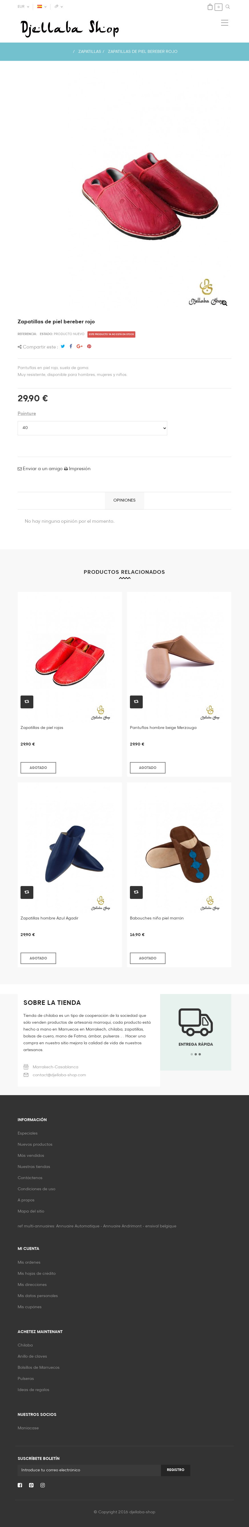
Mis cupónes (30, 1307)
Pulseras (26, 1379)
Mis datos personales (38, 1296)
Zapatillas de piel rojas (42, 728)
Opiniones (124, 500)
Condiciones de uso (36, 1189)
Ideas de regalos (33, 1390)
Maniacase (28, 1428)
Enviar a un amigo (42, 469)
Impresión (79, 469)
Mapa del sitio (31, 1211)
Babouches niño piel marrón (157, 918)
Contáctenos (30, 1178)
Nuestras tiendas (34, 1167)
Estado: (46, 334)
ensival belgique (160, 1226)
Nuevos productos (35, 1145)
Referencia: (27, 334)
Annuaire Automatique (77, 1226)
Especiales (28, 1133)
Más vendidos (31, 1156)
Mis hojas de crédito (37, 1274)
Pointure (27, 414)
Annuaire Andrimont (122, 1226)
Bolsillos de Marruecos (39, 1368)
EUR (21, 7)
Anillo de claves (32, 1356)
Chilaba (25, 1345)
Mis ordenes (29, 1263)
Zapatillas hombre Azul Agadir (49, 918)
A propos (26, 1200)
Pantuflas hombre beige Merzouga (163, 728)
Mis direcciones (32, 1285)
